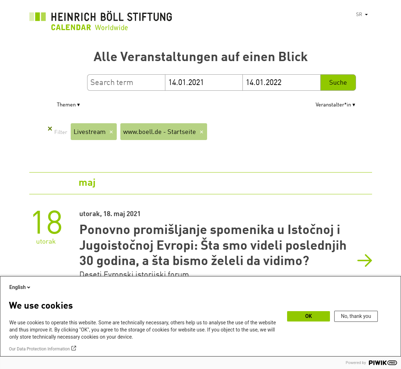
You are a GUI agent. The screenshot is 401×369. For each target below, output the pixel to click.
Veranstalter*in (333, 105)
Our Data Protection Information (39, 348)
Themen (66, 105)
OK (308, 316)
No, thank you (356, 316)
